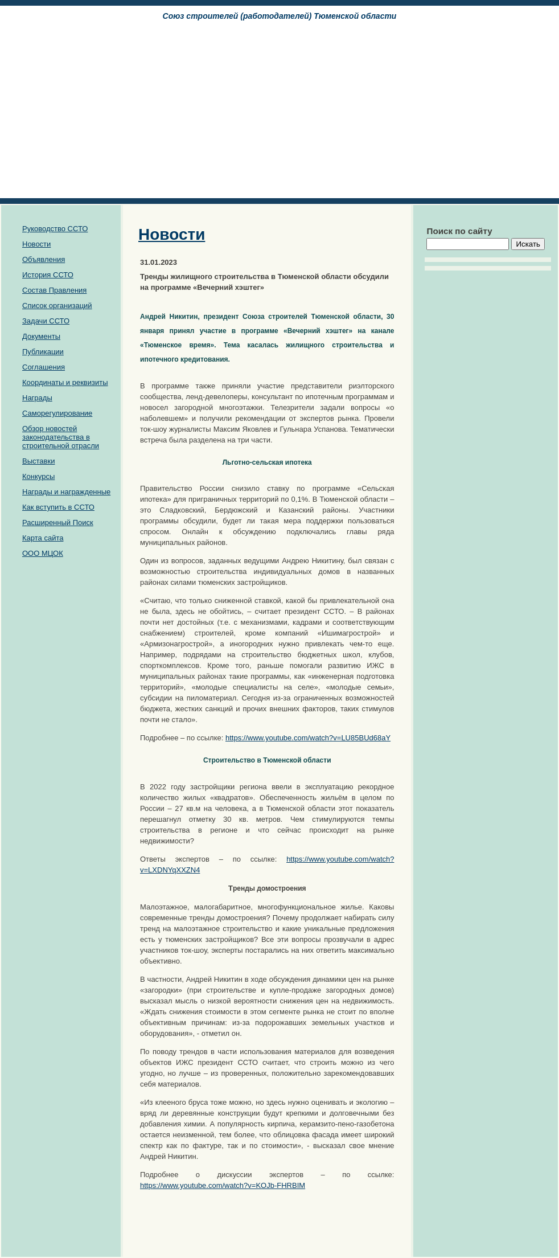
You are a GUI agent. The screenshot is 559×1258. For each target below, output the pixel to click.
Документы (41, 336)
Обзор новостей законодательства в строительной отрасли (60, 437)
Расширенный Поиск (57, 522)
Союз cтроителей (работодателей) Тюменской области (280, 16)
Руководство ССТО (55, 228)
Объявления (43, 259)
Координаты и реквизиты (65, 382)
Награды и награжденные (66, 491)
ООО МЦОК (42, 553)
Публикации (43, 351)
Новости (36, 244)
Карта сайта (42, 538)
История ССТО (47, 275)
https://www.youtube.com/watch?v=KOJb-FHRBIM (222, 1185)
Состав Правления (54, 290)
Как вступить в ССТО (58, 507)
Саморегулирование (57, 413)
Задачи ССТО (45, 321)
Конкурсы (38, 476)
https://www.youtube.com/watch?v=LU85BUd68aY (308, 738)
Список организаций (57, 305)
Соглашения (43, 367)
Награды (37, 398)
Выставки (38, 461)
